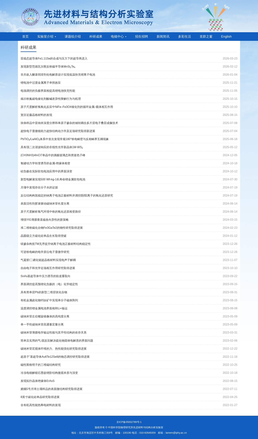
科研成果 (95, 36)
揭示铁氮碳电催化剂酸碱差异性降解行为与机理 (51, 98)
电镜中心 (118, 36)
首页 (25, 36)
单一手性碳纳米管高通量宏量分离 (42, 324)
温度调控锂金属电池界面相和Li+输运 (44, 308)
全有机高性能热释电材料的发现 (41, 405)
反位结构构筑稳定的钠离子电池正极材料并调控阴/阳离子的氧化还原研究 (67, 195)
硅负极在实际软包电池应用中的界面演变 (46, 171)
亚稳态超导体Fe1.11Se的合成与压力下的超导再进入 (54, 58)
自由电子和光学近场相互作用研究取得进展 (48, 268)
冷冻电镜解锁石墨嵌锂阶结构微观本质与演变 (49, 372)
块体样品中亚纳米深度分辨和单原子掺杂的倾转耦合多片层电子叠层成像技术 (69, 122)
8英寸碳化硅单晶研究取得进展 (40, 397)
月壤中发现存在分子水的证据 (39, 187)
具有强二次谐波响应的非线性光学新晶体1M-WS (52, 147)
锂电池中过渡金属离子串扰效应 (41, 82)
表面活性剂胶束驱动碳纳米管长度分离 (45, 203)
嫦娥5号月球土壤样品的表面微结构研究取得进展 (51, 388)
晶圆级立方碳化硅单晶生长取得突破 (43, 235)
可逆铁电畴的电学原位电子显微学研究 (45, 251)
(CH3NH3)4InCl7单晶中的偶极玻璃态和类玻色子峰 (53, 155)
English (226, 36)
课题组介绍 (73, 36)
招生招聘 (141, 36)
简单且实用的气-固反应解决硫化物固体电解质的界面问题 (57, 340)
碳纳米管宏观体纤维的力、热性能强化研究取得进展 (54, 348)
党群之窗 (206, 36)
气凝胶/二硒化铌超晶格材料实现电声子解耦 (48, 260)
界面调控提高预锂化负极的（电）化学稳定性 (49, 284)
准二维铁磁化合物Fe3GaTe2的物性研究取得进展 (52, 227)
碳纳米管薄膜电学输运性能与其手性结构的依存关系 (54, 332)
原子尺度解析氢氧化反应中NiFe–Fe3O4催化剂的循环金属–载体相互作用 (67, 106)
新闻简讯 (163, 36)
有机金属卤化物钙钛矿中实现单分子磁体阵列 (49, 300)
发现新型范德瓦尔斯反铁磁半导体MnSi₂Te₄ (48, 66)
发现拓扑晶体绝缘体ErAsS (37, 380)
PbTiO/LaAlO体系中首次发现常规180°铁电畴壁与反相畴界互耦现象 (65, 139)
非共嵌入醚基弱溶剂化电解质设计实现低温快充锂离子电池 (58, 74)
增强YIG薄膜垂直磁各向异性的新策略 (45, 219)
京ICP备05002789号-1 (129, 422)
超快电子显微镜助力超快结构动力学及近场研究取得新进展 (58, 131)
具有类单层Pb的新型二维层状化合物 (44, 292)
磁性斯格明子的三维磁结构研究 (41, 364)
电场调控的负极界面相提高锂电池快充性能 (48, 90)
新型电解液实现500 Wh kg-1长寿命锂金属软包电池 (53, 179)
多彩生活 (184, 36)
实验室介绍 (46, 36)
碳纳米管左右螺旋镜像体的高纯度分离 (45, 316)
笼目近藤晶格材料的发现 (36, 114)
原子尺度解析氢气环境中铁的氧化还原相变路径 (51, 211)
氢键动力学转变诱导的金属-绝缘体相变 (45, 163)
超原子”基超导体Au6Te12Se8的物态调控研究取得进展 (55, 356)
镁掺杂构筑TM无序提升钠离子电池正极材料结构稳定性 (56, 243)
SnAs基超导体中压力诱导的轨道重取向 (45, 276)
